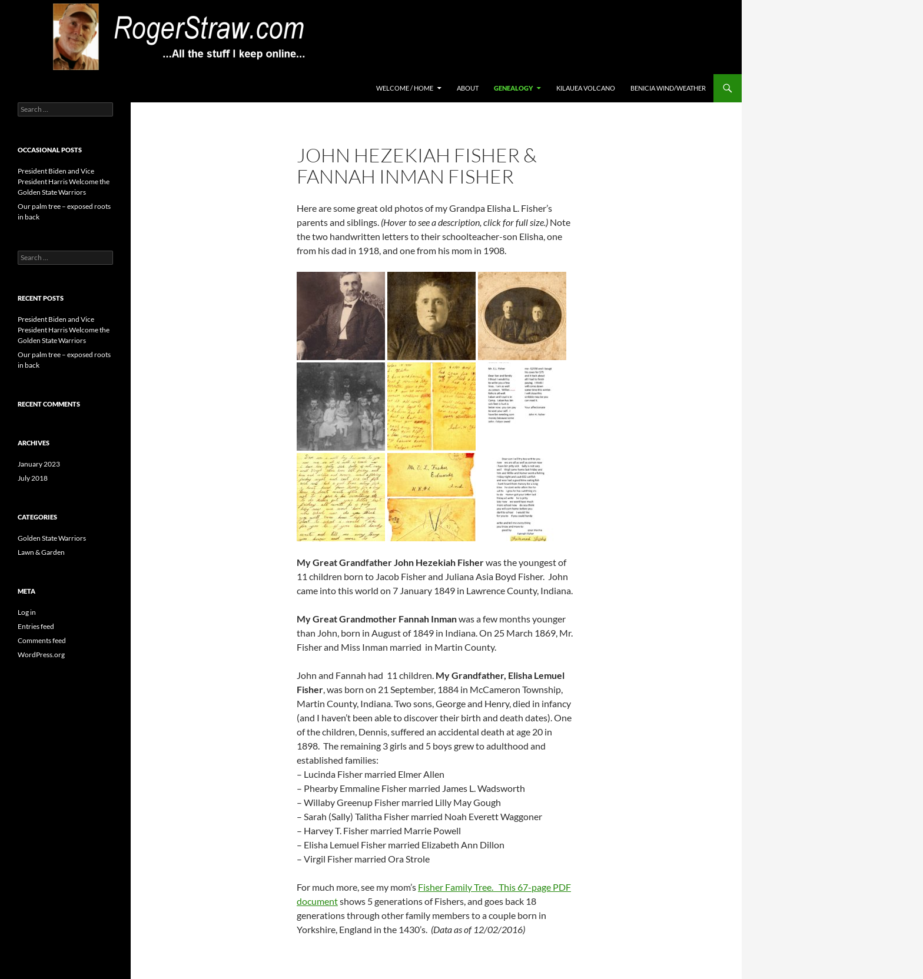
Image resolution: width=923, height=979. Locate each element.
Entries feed (36, 626)
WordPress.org (41, 654)
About (468, 88)
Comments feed (42, 640)
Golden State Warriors (52, 538)
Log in (27, 612)
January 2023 (39, 463)
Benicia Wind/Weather (668, 88)
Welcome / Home (404, 88)
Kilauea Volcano (585, 88)
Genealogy (513, 88)
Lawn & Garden (41, 552)
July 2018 (33, 478)
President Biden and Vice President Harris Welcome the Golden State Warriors (63, 182)
